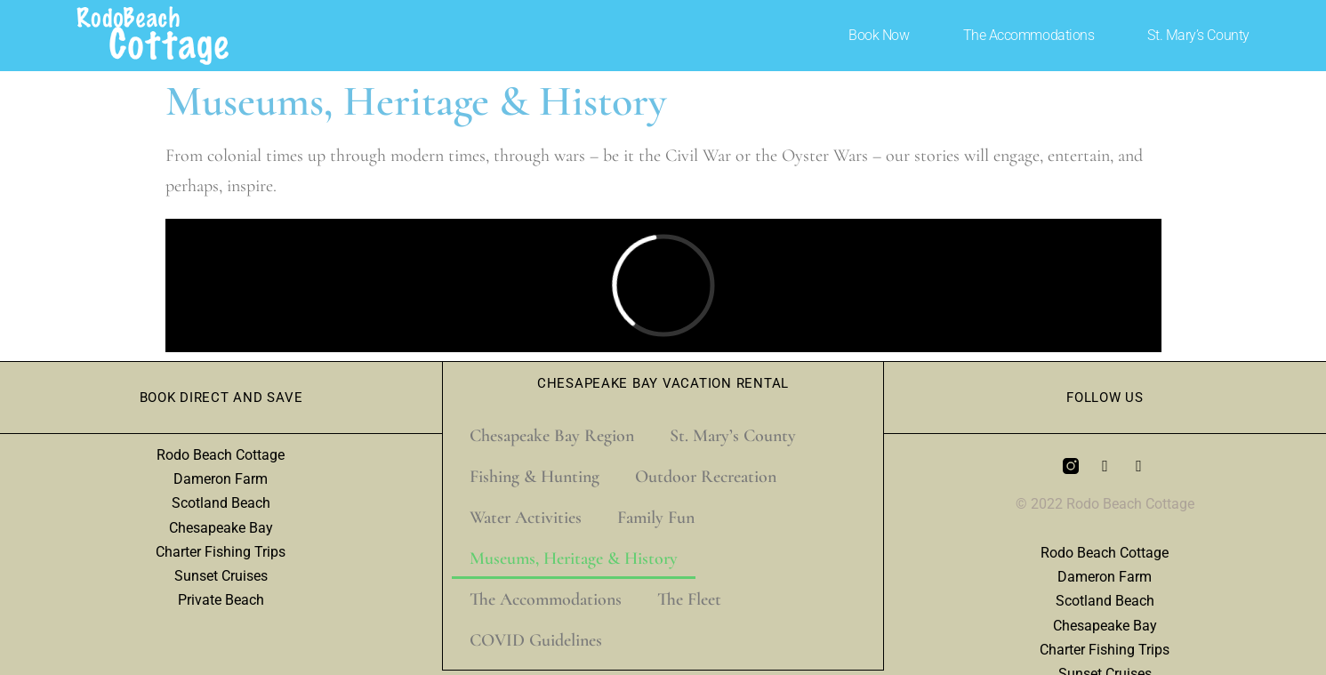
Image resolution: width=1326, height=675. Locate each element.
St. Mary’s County (1198, 35)
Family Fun (656, 517)
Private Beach (221, 599)
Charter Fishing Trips (220, 551)
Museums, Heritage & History (574, 558)
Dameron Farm (220, 478)
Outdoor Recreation (705, 476)
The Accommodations (1029, 35)
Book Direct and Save (221, 398)
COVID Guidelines (536, 640)
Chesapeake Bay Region (552, 435)
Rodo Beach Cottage (221, 454)
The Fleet (689, 599)
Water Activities (526, 517)
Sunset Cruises (221, 575)
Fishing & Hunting (534, 476)
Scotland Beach (221, 502)
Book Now (878, 35)
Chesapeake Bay (221, 527)
